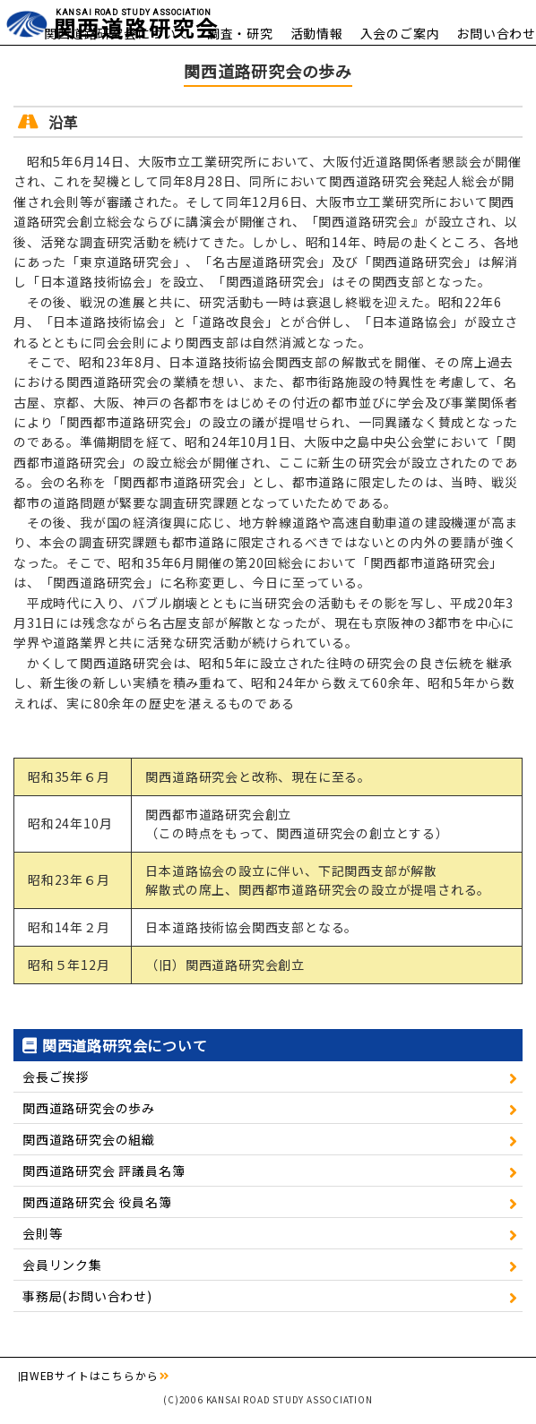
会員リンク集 (62, 1265)
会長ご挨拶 (55, 1076)
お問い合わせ (496, 33)
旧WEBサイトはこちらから (88, 1375)
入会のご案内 (400, 33)
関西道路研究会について (117, 33)
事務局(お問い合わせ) (87, 1296)
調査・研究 (240, 33)
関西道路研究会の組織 (88, 1139)
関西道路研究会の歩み (88, 1108)
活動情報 (316, 33)
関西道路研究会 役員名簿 (97, 1202)
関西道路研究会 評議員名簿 (103, 1171)
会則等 (42, 1233)
